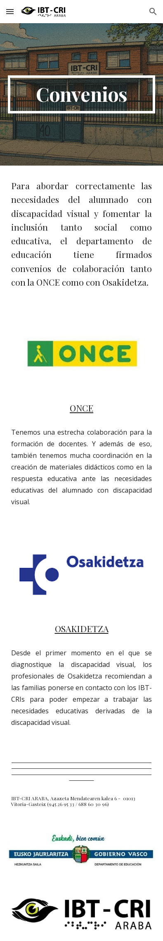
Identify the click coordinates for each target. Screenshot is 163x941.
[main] (81, 94)
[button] (10, 11)
